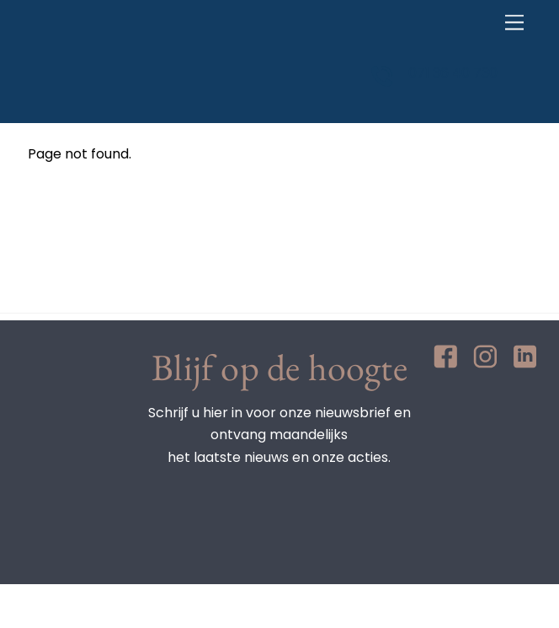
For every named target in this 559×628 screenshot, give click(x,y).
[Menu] (514, 23)
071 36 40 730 (453, 73)
